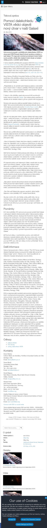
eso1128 (33, 72)
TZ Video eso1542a (8, 487)
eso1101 (27, 72)
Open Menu (7, 6)
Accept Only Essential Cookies (31, 519)
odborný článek (12, 343)
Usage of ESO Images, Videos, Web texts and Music (23, 417)
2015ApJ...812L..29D (29, 446)
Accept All (12, 519)
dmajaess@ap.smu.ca (14, 379)
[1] (19, 65)
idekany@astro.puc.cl (14, 360)
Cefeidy (21, 97)
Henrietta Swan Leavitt (31, 107)
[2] (30, 68)
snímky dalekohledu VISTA (15, 346)
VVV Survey (11, 344)
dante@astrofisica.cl (13, 370)
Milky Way (26, 438)
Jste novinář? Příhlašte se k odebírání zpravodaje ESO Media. (24, 419)
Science (27, 2)
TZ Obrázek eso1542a (9, 465)
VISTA (37, 65)
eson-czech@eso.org (14, 402)
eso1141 (39, 72)
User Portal (34, 2)
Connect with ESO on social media (14, 404)
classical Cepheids (13, 124)
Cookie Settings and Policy (25, 524)
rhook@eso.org (12, 391)
